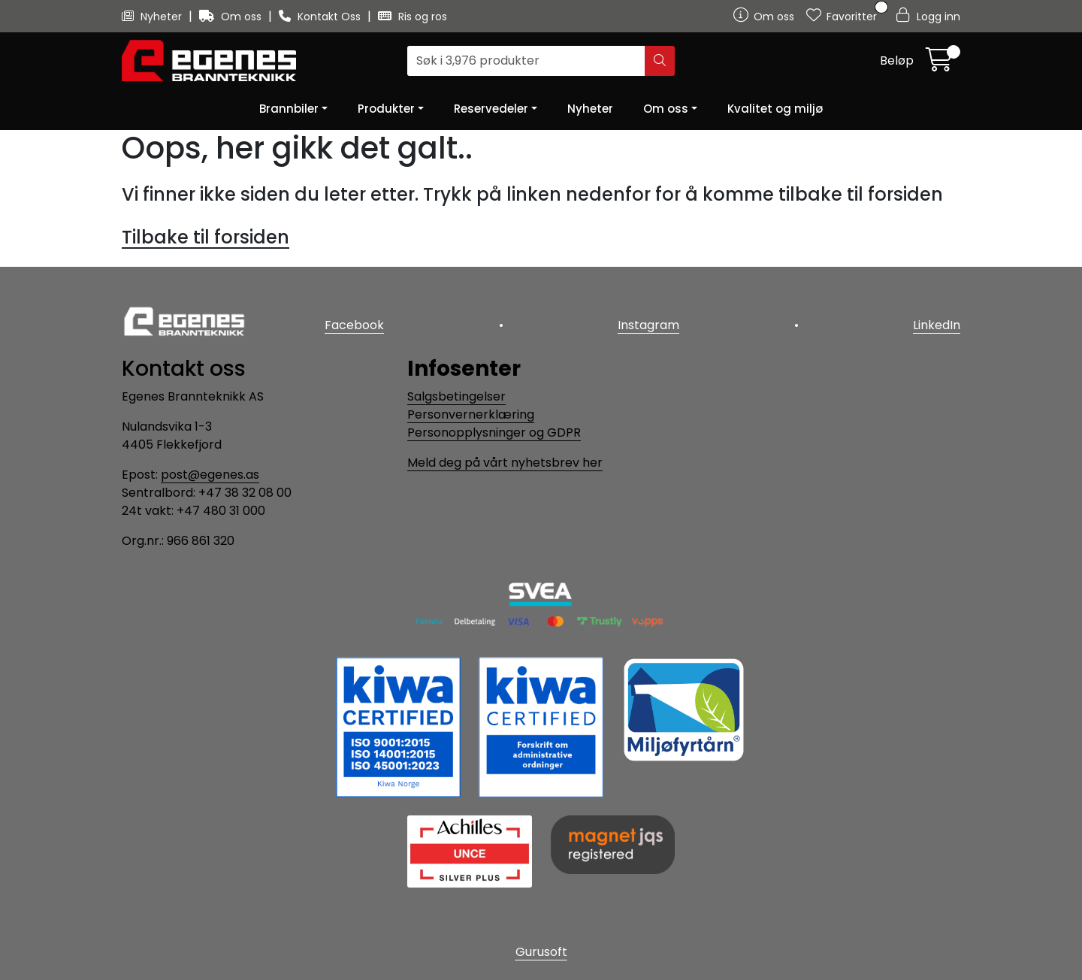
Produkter (386, 108)
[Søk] (526, 61)
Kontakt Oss (321, 16)
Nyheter (153, 16)
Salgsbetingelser (456, 396)
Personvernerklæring (470, 414)
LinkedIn (936, 325)
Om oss (231, 16)
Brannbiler (289, 108)
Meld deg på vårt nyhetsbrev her (505, 462)
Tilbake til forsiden (205, 237)
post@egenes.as (210, 474)
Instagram (648, 325)
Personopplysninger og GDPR (494, 432)
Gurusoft (541, 951)
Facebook (354, 325)
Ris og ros (412, 16)
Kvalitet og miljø (775, 108)
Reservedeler (491, 108)
